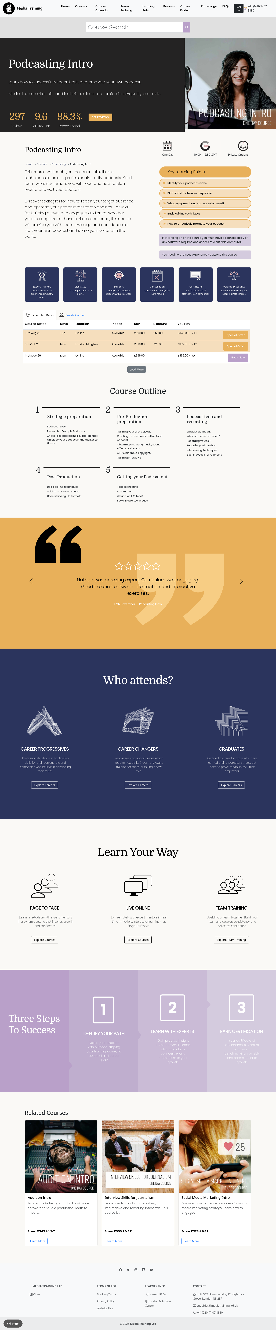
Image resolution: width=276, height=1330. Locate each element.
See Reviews (100, 117)
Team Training (126, 8)
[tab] (39, 315)
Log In (239, 8)
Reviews (169, 6)
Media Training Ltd (143, 1324)
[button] (33, 583)
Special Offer (236, 335)
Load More (137, 369)
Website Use (105, 1308)
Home (65, 6)
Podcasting (59, 164)
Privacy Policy (106, 1301)
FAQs (226, 6)
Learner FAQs (155, 1294)
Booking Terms (107, 1294)
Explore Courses (44, 940)
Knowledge (209, 6)
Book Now (238, 357)
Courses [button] (81, 6)
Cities (35, 1294)
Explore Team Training (231, 940)
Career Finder (185, 8)
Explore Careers (44, 785)
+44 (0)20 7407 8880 (255, 8)
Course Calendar (102, 8)
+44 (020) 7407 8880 (210, 1312)
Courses (42, 164)
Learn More (114, 1241)
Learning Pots (149, 8)
